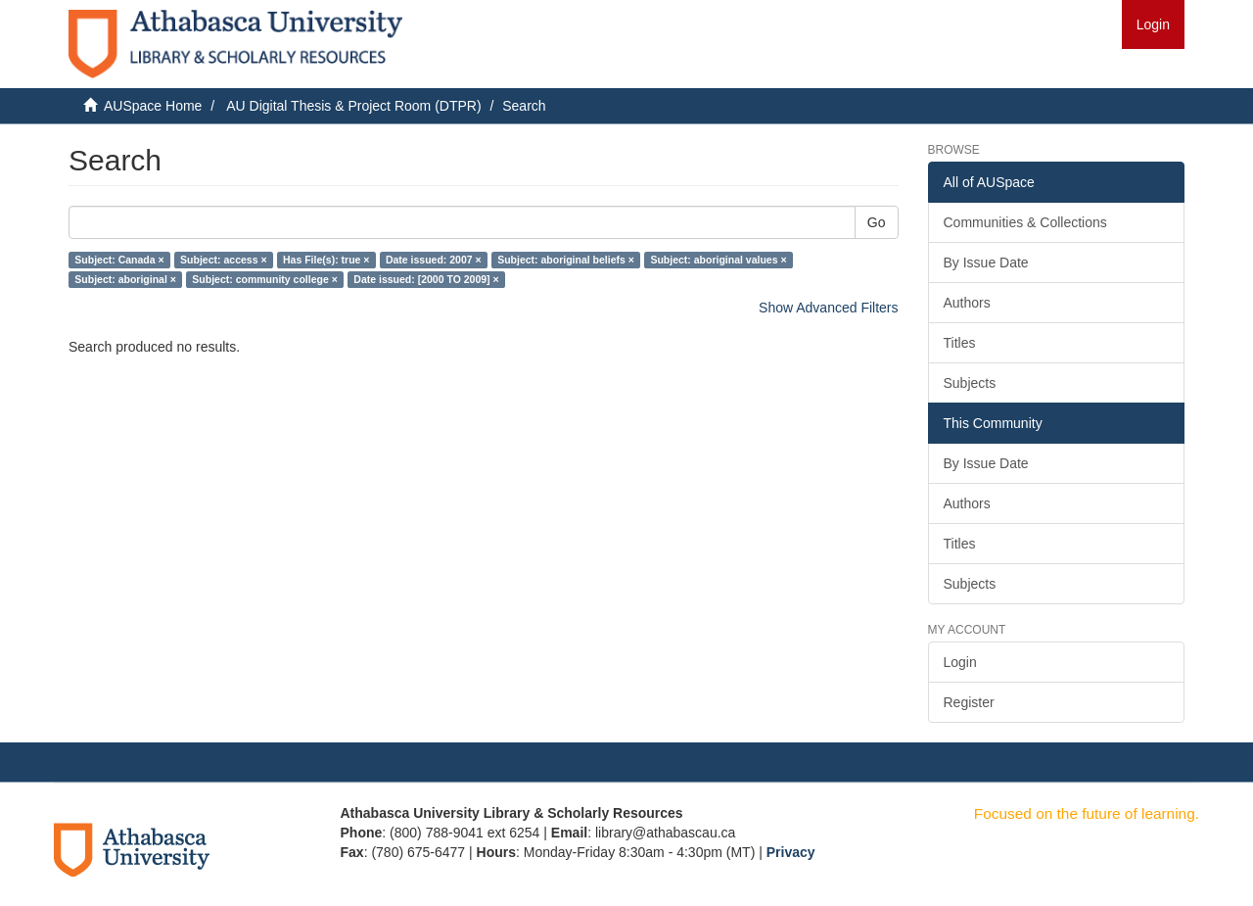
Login (960, 662)
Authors (967, 302)
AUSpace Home (153, 106)
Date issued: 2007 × (434, 259)
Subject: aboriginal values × (718, 259)
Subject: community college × (265, 279)
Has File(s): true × (326, 259)
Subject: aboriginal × (125, 279)
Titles (960, 343)
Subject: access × (223, 259)
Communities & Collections (1025, 222)
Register (969, 702)
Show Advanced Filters (828, 307)
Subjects (970, 383)
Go (876, 222)
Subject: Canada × (118, 259)
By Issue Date (986, 262)
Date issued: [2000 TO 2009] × (425, 279)
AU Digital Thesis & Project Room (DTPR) (353, 106)
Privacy (790, 852)
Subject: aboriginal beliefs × (565, 259)
